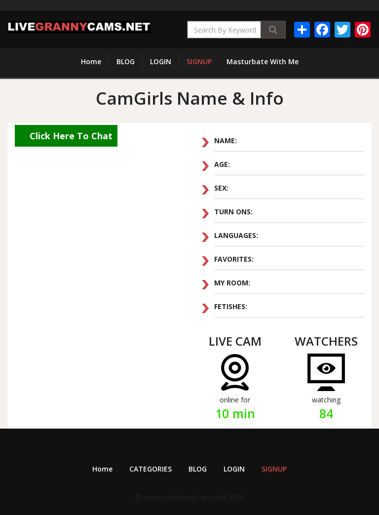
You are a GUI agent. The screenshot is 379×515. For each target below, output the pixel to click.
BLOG (125, 61)
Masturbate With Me (263, 61)
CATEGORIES (150, 469)
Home (91, 61)
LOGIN (160, 61)
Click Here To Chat (71, 136)
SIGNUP (199, 61)
